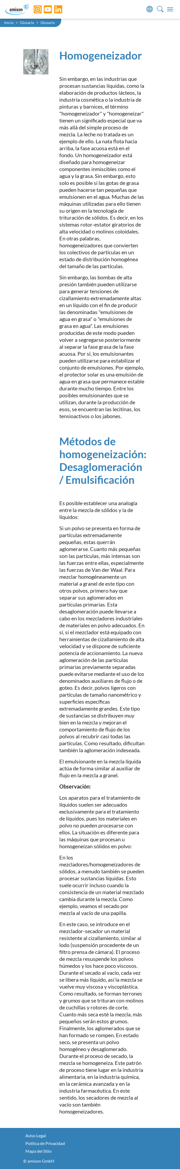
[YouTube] (44, 9)
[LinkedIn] (54, 9)
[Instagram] (34, 9)
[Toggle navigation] (170, 9)
